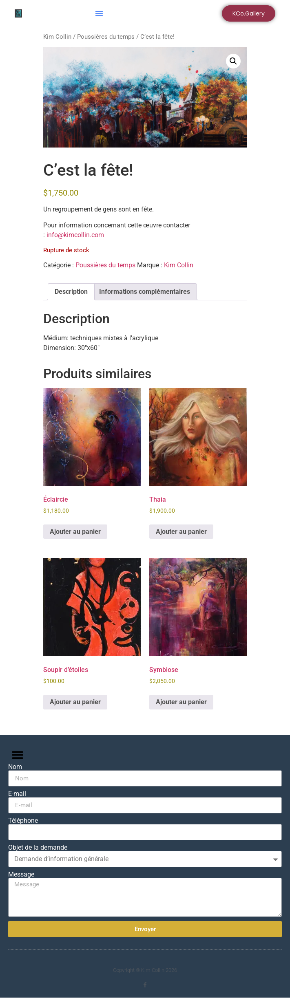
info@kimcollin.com (75, 235)
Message (21, 874)
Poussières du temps (106, 36)
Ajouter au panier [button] (75, 531)
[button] (99, 13)
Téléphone (23, 820)
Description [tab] (71, 291)
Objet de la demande (37, 847)
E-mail (17, 794)
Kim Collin (57, 36)
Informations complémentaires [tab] (144, 291)
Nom (15, 767)
